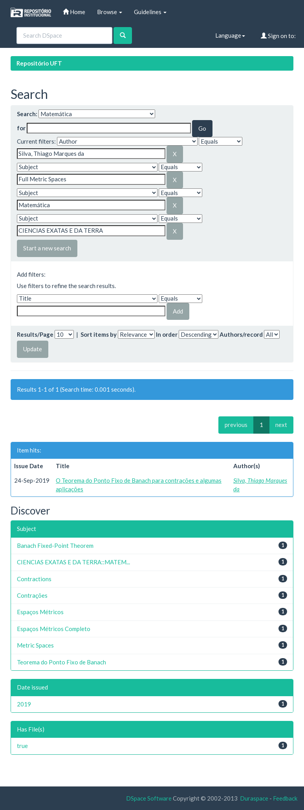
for (21, 127)
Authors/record (241, 334)
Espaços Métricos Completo (53, 628)
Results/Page (35, 334)
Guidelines (150, 11)
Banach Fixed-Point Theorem (55, 545)
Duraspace (254, 798)
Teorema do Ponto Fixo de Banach (61, 662)
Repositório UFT (39, 63)
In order (167, 334)
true (22, 745)
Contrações (32, 595)
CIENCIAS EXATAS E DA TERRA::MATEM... (73, 562)
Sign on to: (278, 35)
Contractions (34, 578)
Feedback (285, 798)
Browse (109, 11)
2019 (24, 704)
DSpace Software (149, 798)
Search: (27, 113)
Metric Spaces (35, 645)
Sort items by (99, 334)
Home (74, 11)
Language (230, 35)
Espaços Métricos (40, 611)
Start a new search (47, 248)
